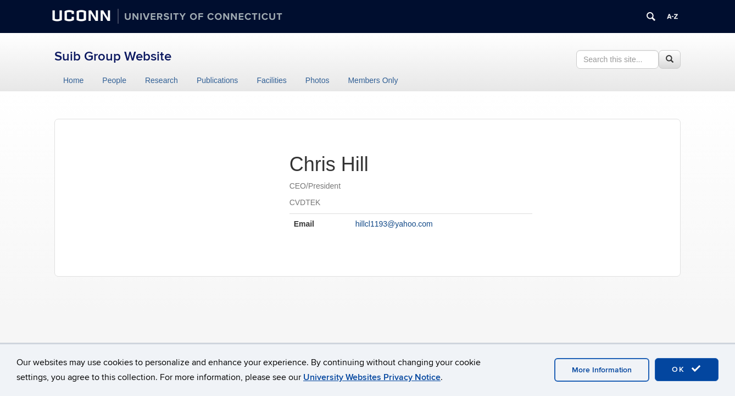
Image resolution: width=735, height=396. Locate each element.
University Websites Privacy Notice (372, 377)
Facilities (271, 80)
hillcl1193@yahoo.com (394, 223)
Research (161, 80)
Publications (217, 80)
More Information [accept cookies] (602, 370)
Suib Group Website (112, 56)
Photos (317, 80)
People (114, 80)
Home (73, 80)
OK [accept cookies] (686, 369)
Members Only (373, 80)
